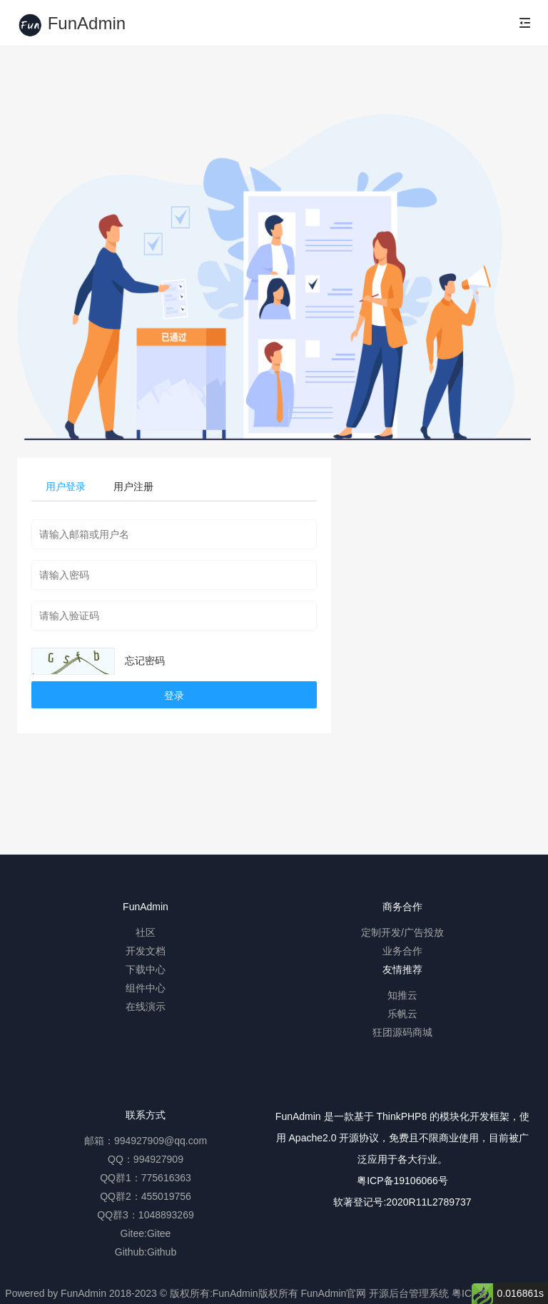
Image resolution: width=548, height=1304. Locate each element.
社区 (146, 932)
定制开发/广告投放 (402, 932)
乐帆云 (402, 1013)
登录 (174, 695)
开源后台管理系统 (409, 1293)
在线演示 (146, 1006)
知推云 (402, 995)
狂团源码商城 (402, 1032)
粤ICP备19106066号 (402, 1180)
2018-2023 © (138, 1293)
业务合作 (402, 951)
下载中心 (146, 969)
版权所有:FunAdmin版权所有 (234, 1293)
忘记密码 (145, 660)
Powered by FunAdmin (55, 1293)
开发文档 (146, 951)
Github (161, 1252)
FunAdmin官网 (333, 1293)
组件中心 (146, 988)
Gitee (159, 1233)
